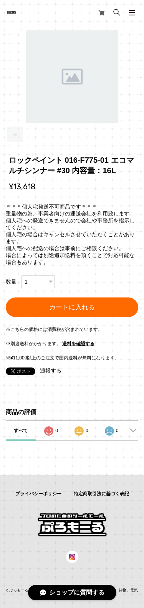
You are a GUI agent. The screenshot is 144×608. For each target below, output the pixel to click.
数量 (11, 282)
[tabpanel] (72, 76)
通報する (50, 370)
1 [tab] (15, 134)
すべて (21, 430)
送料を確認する (78, 343)
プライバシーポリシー (38, 493)
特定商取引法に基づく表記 (101, 493)
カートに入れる (72, 307)
